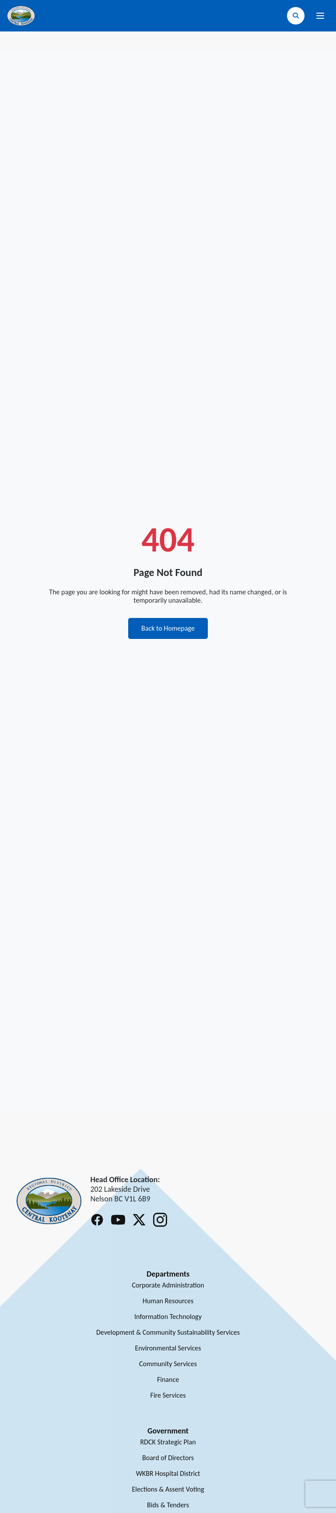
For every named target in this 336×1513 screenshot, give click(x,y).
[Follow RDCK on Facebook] (97, 1220)
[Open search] (295, 15)
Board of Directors (168, 1458)
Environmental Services (168, 1348)
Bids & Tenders (168, 1505)
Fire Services (168, 1395)
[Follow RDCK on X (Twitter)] (139, 1220)
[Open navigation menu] (320, 15)
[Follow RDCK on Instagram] (160, 1220)
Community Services (168, 1364)
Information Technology (168, 1316)
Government (168, 1431)
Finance (168, 1379)
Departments (168, 1274)
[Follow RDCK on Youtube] (118, 1220)
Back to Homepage (168, 628)
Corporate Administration (168, 1285)
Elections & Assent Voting (168, 1489)
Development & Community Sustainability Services (168, 1332)
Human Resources (168, 1301)
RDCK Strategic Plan (168, 1442)
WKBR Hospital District (168, 1473)
